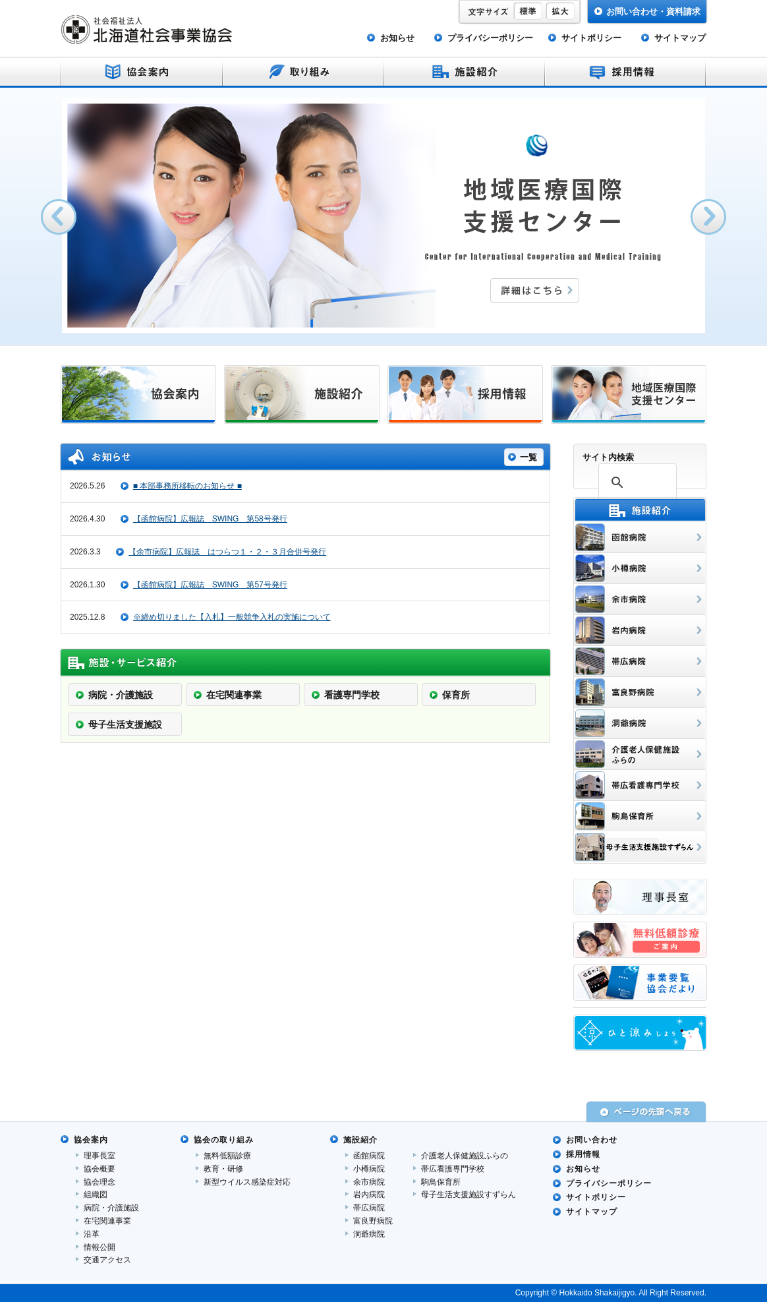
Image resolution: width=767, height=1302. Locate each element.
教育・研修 (223, 1168)
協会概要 (99, 1168)
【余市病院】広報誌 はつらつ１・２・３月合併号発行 (227, 551)
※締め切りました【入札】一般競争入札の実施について (232, 617)
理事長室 (99, 1155)
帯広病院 (369, 1207)
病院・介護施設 (111, 1207)
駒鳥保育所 (441, 1182)
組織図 (95, 1194)
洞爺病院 (369, 1234)
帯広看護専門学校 (452, 1168)
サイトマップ (680, 38)
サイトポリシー (591, 38)
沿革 (91, 1234)
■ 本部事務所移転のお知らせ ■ (187, 485)
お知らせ (397, 38)
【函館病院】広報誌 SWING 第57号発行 (210, 584)
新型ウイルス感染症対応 (247, 1182)
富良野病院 (373, 1221)
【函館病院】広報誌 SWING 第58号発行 (210, 518)
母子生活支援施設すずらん (468, 1194)
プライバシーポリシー (490, 38)
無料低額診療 (227, 1155)
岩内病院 (369, 1194)
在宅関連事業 (107, 1221)
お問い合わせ (591, 1139)
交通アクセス (107, 1259)
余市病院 (369, 1182)
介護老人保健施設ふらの (464, 1155)
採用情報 (583, 1154)
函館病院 (369, 1155)
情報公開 (99, 1247)
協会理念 (99, 1182)
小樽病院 (369, 1168)
